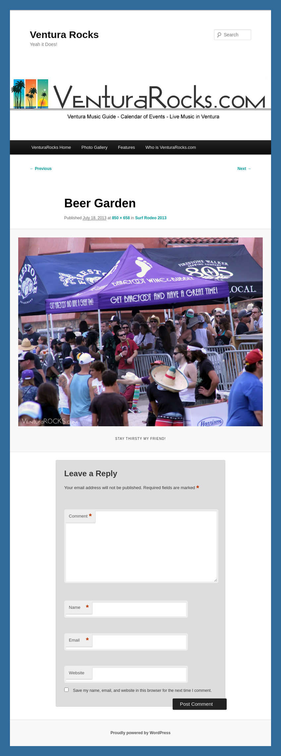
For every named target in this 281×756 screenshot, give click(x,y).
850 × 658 (121, 218)
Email (79, 640)
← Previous (41, 168)
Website (76, 672)
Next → (244, 168)
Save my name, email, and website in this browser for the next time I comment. (142, 690)
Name (79, 607)
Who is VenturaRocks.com (170, 147)
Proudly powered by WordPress (140, 733)
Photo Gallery (95, 147)
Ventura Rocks (64, 34)
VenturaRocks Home (51, 147)
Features (126, 147)
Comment (80, 516)
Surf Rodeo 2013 (151, 218)
